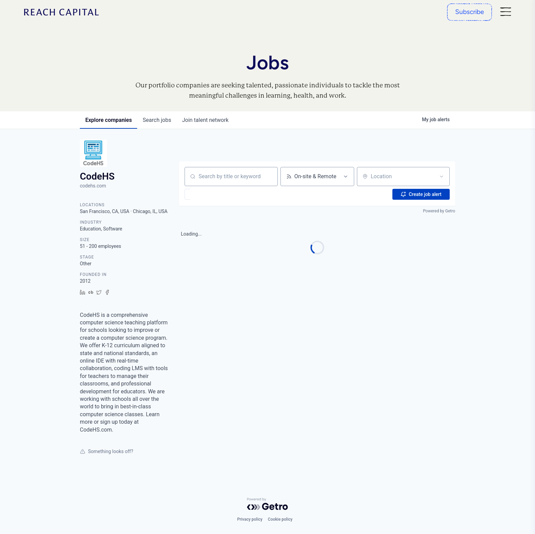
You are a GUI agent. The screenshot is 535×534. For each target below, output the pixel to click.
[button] (207, 194)
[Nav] (505, 12)
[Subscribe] (469, 12)
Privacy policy (249, 519)
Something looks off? (106, 451)
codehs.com (93, 185)
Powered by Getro (439, 211)
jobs (157, 120)
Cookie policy (280, 519)
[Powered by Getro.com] (267, 504)
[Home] (61, 12)
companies (108, 120)
